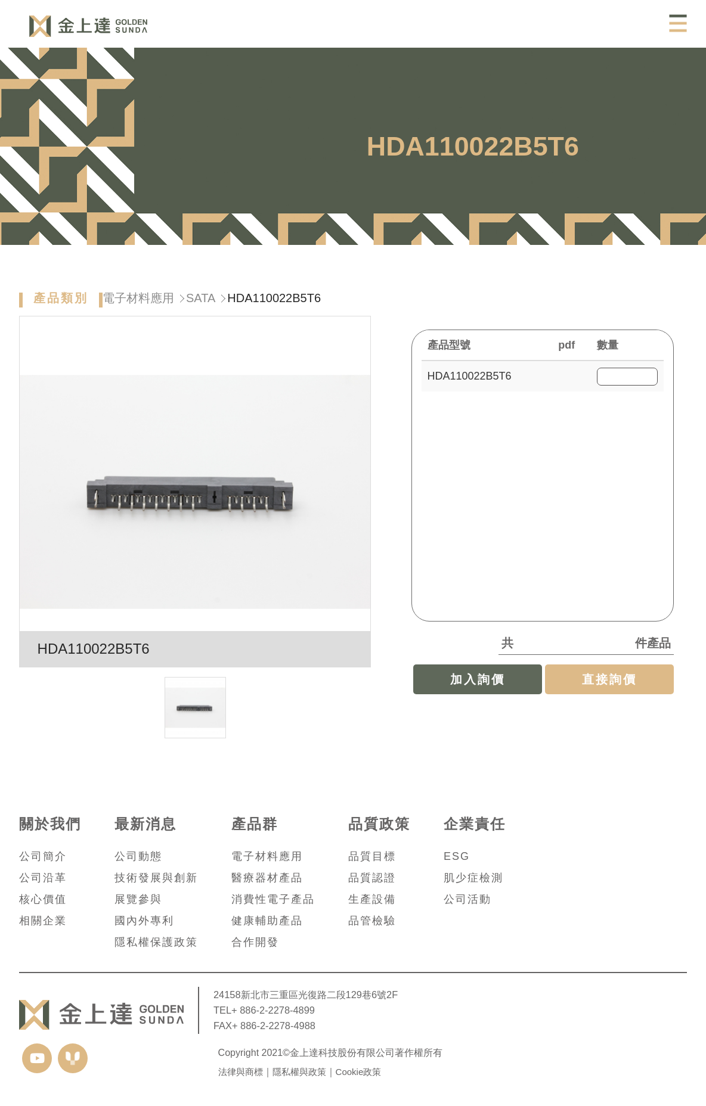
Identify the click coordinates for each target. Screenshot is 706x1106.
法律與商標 (240, 1072)
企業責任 (475, 824)
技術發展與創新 (156, 878)
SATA (200, 308)
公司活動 (467, 899)
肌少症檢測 (473, 878)
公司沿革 (43, 878)
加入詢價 (477, 690)
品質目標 (372, 856)
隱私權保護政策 (156, 942)
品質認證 (372, 878)
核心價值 (43, 899)
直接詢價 (609, 690)
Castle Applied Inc (88, 26)
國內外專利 (144, 921)
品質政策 (379, 824)
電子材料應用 (138, 308)
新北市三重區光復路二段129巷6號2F (319, 994)
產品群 (254, 824)
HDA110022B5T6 (470, 387)
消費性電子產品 (273, 899)
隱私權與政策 (299, 1072)
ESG (457, 856)
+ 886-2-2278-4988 (273, 1025)
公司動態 (138, 856)
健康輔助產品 (267, 921)
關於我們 (50, 824)
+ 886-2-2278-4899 (273, 1010)
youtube (37, 1058)
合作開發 (255, 942)
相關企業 (43, 921)
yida (73, 1058)
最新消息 (145, 824)
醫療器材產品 (267, 878)
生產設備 (372, 899)
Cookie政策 (359, 1072)
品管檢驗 (372, 921)
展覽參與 (138, 899)
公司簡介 (43, 856)
